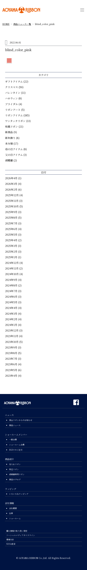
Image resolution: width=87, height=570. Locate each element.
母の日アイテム (14, 149)
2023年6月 (11, 364)
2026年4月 (11, 178)
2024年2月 (11, 319)
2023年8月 (11, 353)
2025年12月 (12, 195)
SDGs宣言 (10, 543)
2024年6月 (11, 296)
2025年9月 (11, 212)
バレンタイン (12, 93)
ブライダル (11, 104)
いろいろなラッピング (18, 493)
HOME (5, 24)
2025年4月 (11, 240)
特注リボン (14, 469)
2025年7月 (11, 223)
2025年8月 (11, 217)
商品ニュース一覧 (22, 24)
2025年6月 (11, 229)
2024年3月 (11, 313)
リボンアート (13, 110)
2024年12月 (12, 263)
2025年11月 (12, 201)
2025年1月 (11, 257)
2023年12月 (12, 330)
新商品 (9, 132)
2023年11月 (11, 336)
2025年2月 (11, 251)
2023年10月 (12, 342)
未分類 (9, 143)
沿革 (11, 513)
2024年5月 (11, 302)
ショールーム (15, 518)
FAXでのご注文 (15, 449)
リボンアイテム (14, 115)
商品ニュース (15, 425)
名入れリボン (15, 464)
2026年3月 (11, 184)
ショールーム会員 (17, 444)
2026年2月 (11, 189)
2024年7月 (11, 291)
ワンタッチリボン (15, 121)
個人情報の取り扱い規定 (16, 530)
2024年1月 (11, 325)
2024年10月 (12, 274)
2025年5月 (11, 234)
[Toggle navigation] (82, 10)
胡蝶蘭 (9, 160)
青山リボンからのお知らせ (20, 420)
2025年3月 (11, 246)
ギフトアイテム (14, 81)
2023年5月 (11, 370)
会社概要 (13, 508)
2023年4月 (11, 375)
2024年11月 (12, 268)
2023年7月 (11, 358)
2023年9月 (11, 347)
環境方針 (10, 539)
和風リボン (11, 126)
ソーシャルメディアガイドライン (20, 535)
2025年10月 (12, 206)
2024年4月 (11, 308)
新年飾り (10, 138)
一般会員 (13, 439)
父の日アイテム (14, 155)
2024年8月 (11, 285)
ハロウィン (11, 98)
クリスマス (11, 87)
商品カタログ (15, 479)
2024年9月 (11, 280)
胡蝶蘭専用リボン (17, 474)
